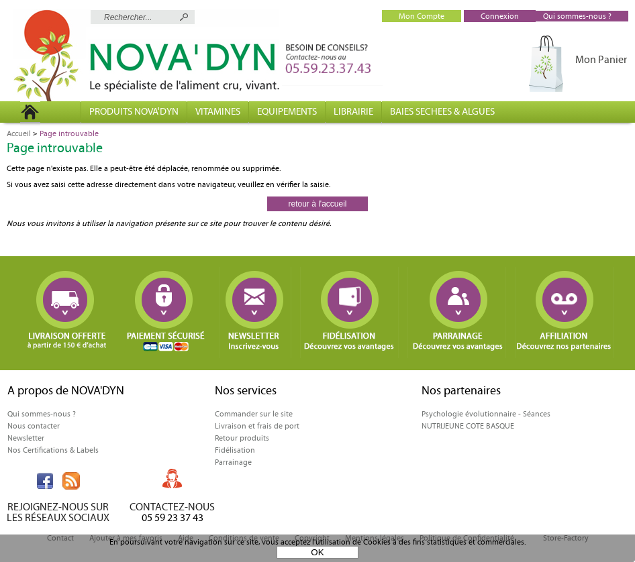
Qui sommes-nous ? (41, 413)
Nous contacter (33, 426)
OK (317, 552)
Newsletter (25, 438)
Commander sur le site (254, 413)
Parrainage (233, 462)
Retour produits (242, 438)
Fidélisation (235, 450)
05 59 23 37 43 (172, 517)
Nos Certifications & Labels (53, 450)
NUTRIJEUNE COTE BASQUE (468, 426)
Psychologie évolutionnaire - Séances (486, 413)
